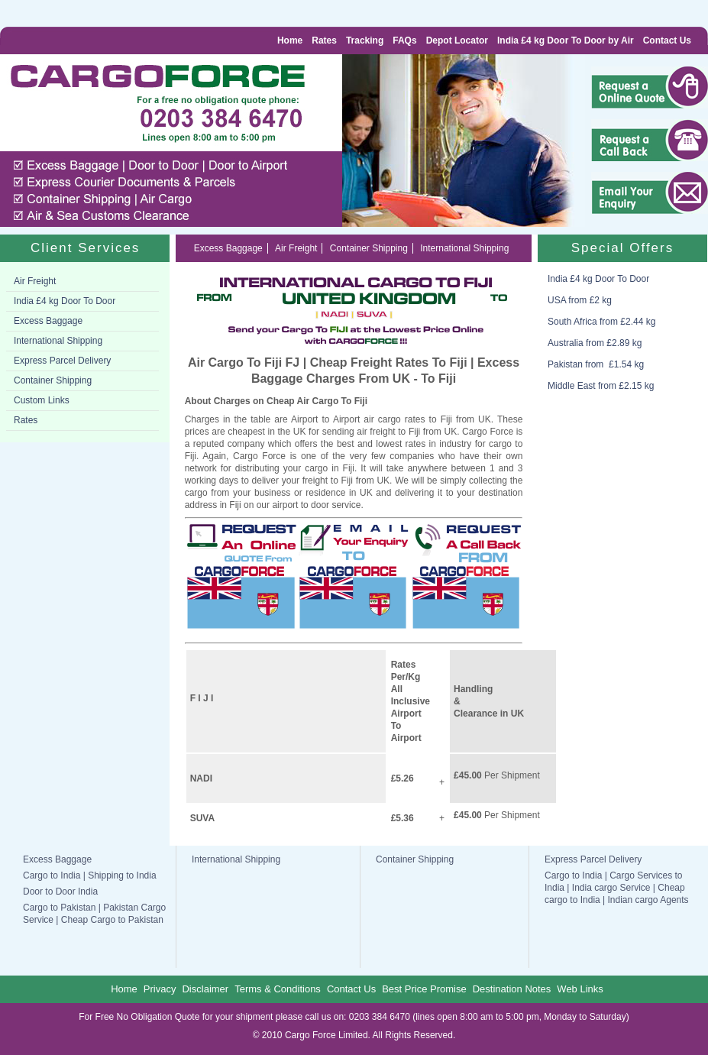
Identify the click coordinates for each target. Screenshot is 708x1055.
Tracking (364, 40)
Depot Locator (457, 40)
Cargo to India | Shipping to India (90, 875)
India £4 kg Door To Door (64, 301)
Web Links (580, 989)
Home (289, 40)
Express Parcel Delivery (62, 360)
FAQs (404, 40)
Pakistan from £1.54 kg (596, 364)
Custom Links (42, 400)
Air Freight (35, 281)
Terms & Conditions (277, 989)
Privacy (160, 989)
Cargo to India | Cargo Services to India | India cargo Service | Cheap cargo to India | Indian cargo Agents (617, 887)
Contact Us (667, 40)
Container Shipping (53, 380)
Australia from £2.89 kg (595, 343)
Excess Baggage (48, 321)
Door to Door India (60, 891)
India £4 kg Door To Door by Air (565, 40)
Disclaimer (205, 989)
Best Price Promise (424, 989)
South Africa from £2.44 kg (601, 321)
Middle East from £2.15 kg (601, 385)
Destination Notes (512, 989)
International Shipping (58, 340)
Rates (324, 40)
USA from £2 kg (580, 300)
